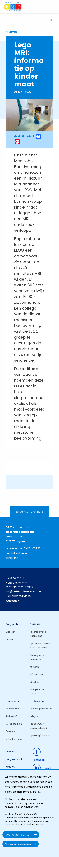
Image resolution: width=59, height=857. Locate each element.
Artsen (9, 639)
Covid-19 (34, 682)
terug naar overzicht (29, 511)
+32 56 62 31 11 (16, 578)
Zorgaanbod (13, 624)
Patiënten (36, 624)
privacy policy (31, 792)
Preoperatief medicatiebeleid (38, 725)
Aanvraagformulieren (41, 708)
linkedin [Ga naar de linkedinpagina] (47, 768)
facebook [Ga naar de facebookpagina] (39, 759)
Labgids (34, 716)
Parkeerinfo (12, 716)
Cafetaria (10, 731)
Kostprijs (34, 666)
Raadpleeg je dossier (37, 691)
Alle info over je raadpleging (38, 633)
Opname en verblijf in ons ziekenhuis (40, 645)
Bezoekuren (12, 708)
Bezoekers (12, 701)
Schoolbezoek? (14, 739)
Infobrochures (37, 674)
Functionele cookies (22, 799)
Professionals (38, 701)
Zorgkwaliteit (14, 759)
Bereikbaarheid (14, 723)
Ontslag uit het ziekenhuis (37, 657)
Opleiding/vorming (40, 735)
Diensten (10, 631)
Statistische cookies (23, 814)
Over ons (11, 751)
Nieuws (10, 766)
